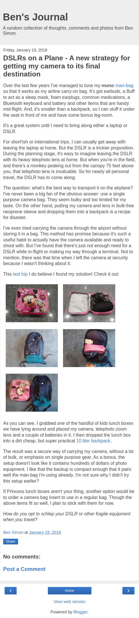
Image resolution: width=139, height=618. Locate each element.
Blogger (80, 612)
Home (69, 591)
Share (10, 542)
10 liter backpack (93, 440)
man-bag (124, 85)
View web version (70, 601)
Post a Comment (24, 569)
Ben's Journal (35, 16)
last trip (20, 274)
